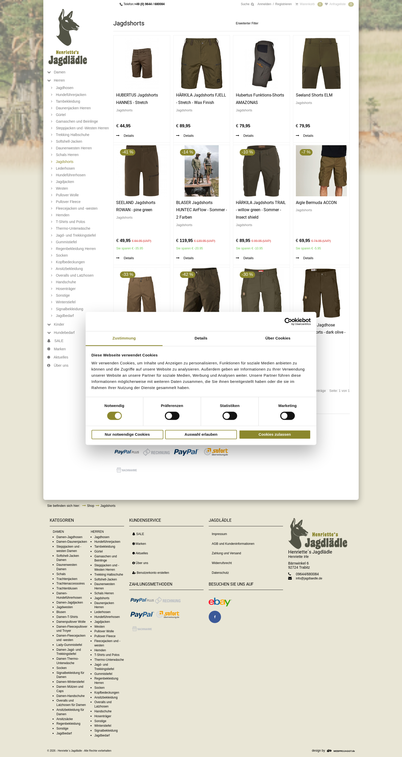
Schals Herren (104, 593)
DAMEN (58, 531)
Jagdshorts (108, 506)
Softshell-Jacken (105, 579)
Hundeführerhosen (107, 617)
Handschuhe (103, 711)
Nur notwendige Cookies (127, 434)
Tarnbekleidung (104, 546)
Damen (56, 72)
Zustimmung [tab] (124, 338)
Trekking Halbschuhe (108, 574)
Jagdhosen (101, 537)
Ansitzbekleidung (106, 697)
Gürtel (98, 551)
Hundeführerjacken (107, 542)
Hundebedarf (61, 333)
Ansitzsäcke (64, 719)
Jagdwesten (64, 607)
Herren (56, 80)
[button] (126, 452)
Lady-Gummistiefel (69, 645)
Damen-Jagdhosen (69, 537)
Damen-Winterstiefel (70, 682)
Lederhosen (102, 612)
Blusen (61, 612)
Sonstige (62, 728)
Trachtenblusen (66, 588)
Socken (61, 668)
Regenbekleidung (68, 723)
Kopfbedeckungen (106, 692)
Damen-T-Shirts (67, 617)
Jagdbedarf (64, 733)
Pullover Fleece (105, 636)
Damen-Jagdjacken (69, 602)
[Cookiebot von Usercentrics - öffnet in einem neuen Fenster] (288, 321)
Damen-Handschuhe (70, 696)
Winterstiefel (102, 725)
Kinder (55, 324)
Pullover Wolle (104, 631)
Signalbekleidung (106, 730)
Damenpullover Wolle (71, 622)
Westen (99, 626)
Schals (61, 574)
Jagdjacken (102, 622)
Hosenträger (102, 716)
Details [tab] (201, 338)
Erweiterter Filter (247, 23)
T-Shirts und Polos (106, 655)
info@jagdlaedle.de (309, 578)
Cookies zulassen (275, 434)
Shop (90, 506)
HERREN (97, 531)
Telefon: (144, 4)
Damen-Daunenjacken (71, 542)
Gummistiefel (103, 674)
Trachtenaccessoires (70, 583)
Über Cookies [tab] (277, 338)
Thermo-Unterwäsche (109, 660)
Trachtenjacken (66, 579)
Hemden (100, 650)
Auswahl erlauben (201, 434)
